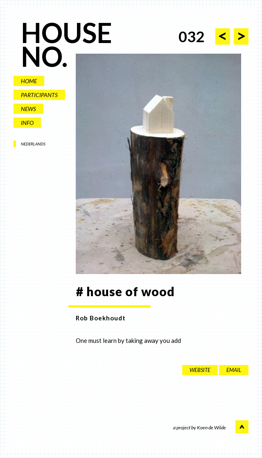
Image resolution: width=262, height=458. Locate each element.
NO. (44, 56)
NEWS (28, 108)
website (200, 370)
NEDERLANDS (33, 143)
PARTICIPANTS (39, 94)
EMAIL (233, 370)
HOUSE (66, 32)
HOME (29, 80)
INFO (27, 122)
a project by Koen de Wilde (199, 428)
